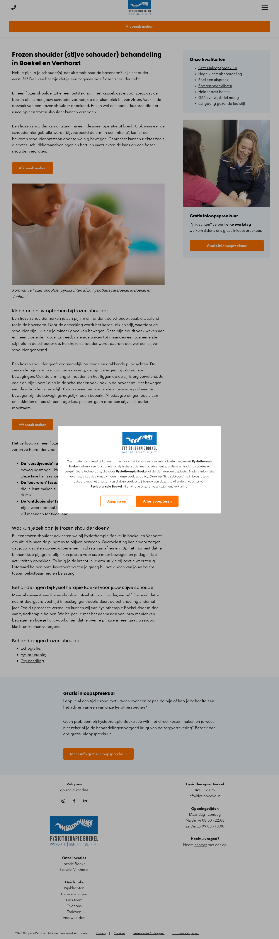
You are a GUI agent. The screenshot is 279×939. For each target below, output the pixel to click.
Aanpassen (116, 501)
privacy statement (160, 486)
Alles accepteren (157, 501)
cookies (200, 466)
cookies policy (138, 476)
